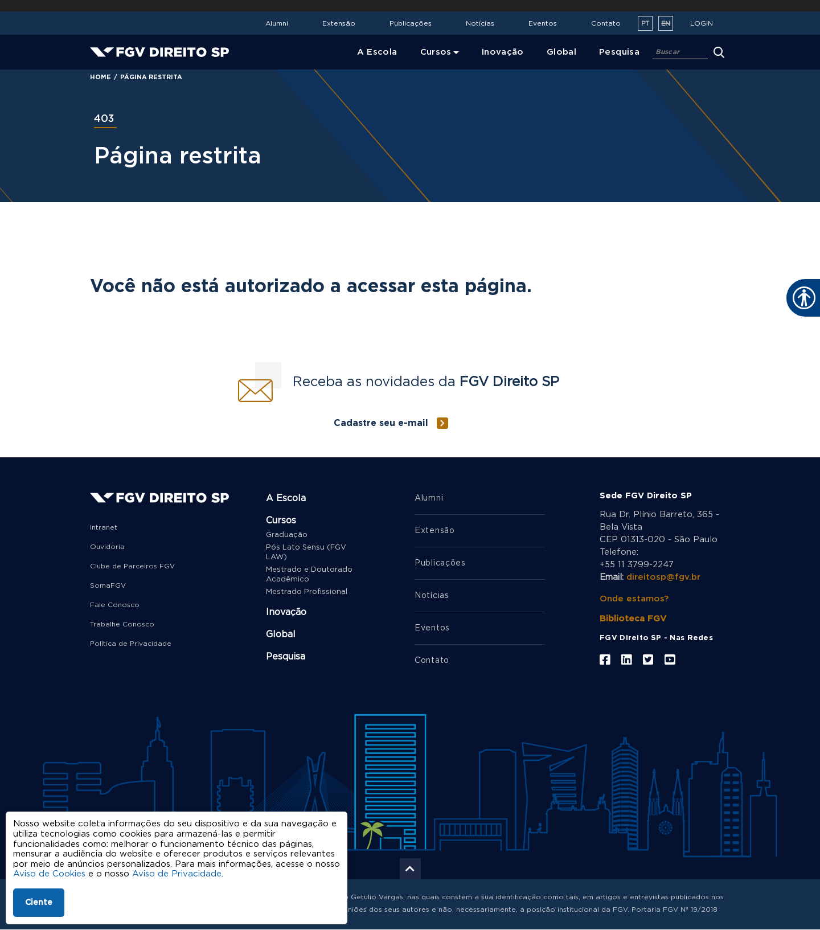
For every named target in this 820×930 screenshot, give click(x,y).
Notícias (480, 23)
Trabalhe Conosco (122, 624)
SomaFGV (108, 585)
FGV (397, 5)
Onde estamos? (634, 599)
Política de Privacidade (130, 643)
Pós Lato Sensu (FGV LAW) (306, 552)
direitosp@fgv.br (663, 577)
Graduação (287, 535)
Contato (606, 23)
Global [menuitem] (561, 52)
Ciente (38, 903)
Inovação (286, 612)
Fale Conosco (115, 604)
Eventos (542, 23)
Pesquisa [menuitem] (619, 52)
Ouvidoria (107, 546)
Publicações (411, 23)
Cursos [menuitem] (436, 52)
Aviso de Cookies (49, 874)
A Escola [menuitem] (377, 52)
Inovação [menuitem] (503, 52)
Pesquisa (285, 656)
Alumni (276, 23)
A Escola (286, 498)
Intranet (103, 527)
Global (281, 634)
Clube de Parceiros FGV (132, 566)
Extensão (338, 23)
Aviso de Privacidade (177, 874)
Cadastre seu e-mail (381, 423)
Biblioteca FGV (633, 618)
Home (100, 77)
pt (645, 24)
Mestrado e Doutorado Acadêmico (309, 574)
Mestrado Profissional (306, 592)
